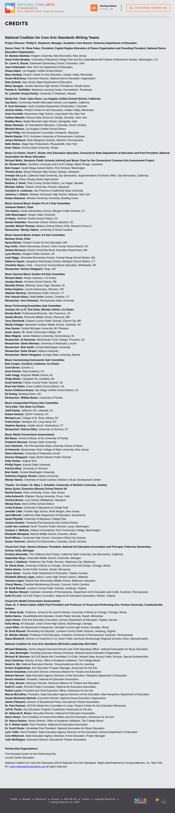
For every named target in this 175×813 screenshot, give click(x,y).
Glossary (26, 799)
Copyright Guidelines (105, 799)
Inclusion (55, 799)
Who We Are (70, 799)
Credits (14, 799)
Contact (85, 799)
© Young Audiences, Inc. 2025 (63, 802)
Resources (40, 799)
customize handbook (148, 8)
